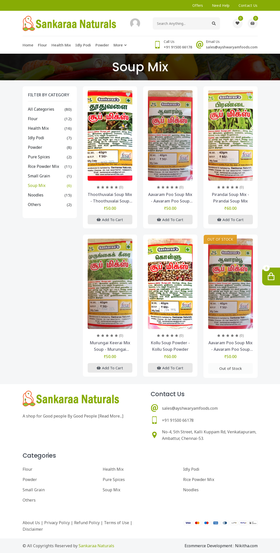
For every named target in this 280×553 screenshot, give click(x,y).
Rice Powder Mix (43, 166)
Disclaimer (33, 529)
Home (28, 44)
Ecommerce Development (208, 545)
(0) (121, 187)
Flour (42, 44)
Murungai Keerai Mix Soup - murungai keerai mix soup (110, 346)
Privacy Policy (57, 522)
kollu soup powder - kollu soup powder (170, 346)
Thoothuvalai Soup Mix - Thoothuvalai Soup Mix (110, 198)
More (118, 44)
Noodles (35, 195)
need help (221, 5)
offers (197, 5)
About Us (31, 522)
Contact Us (248, 5)
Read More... (110, 416)
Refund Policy (87, 522)
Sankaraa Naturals (96, 545)
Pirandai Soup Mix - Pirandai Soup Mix (230, 198)
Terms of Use (116, 522)
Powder (102, 44)
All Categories (41, 109)
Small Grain (39, 176)
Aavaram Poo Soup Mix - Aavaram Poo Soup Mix (170, 198)
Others (34, 204)
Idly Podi (83, 44)
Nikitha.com (246, 545)
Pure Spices (39, 157)
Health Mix (61, 44)
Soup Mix (36, 185)
